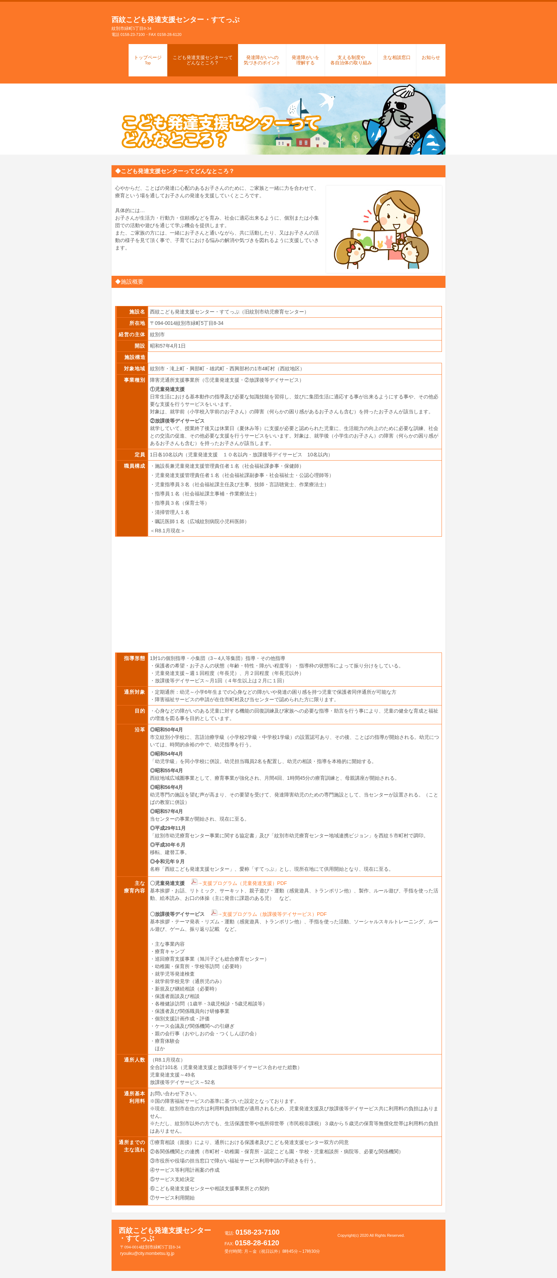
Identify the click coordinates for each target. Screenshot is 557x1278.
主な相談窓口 (397, 57)
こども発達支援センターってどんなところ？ (203, 60)
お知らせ (431, 57)
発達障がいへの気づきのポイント (262, 60)
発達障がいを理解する (305, 60)
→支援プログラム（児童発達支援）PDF (242, 883)
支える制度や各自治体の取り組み (351, 60)
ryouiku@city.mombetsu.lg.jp (143, 1253)
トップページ (148, 60)
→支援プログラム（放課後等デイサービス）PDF (272, 914)
